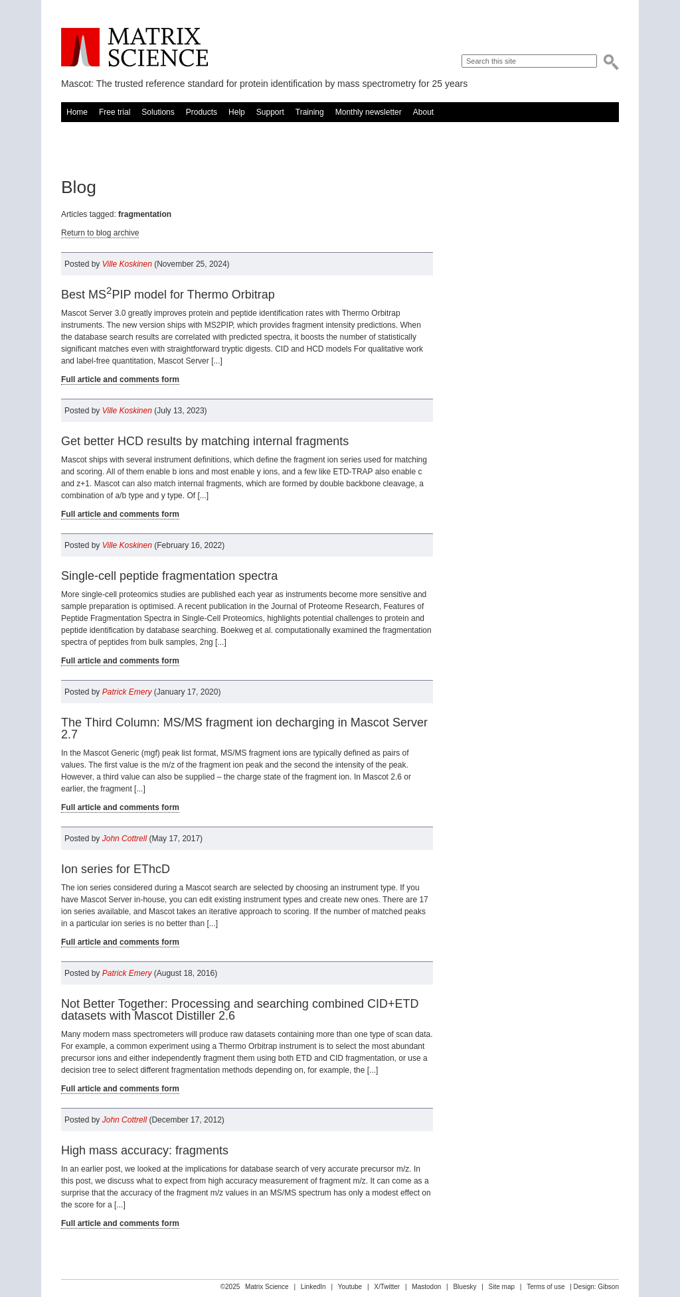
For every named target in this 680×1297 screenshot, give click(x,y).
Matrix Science (134, 47)
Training (310, 112)
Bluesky (464, 1286)
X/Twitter (387, 1286)
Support (270, 112)
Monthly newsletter (368, 112)
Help (236, 112)
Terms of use (545, 1286)
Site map (502, 1286)
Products (201, 112)
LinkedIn (313, 1286)
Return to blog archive (100, 233)
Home (77, 112)
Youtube (350, 1286)
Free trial (114, 112)
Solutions (157, 112)
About (423, 112)
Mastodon (426, 1286)
